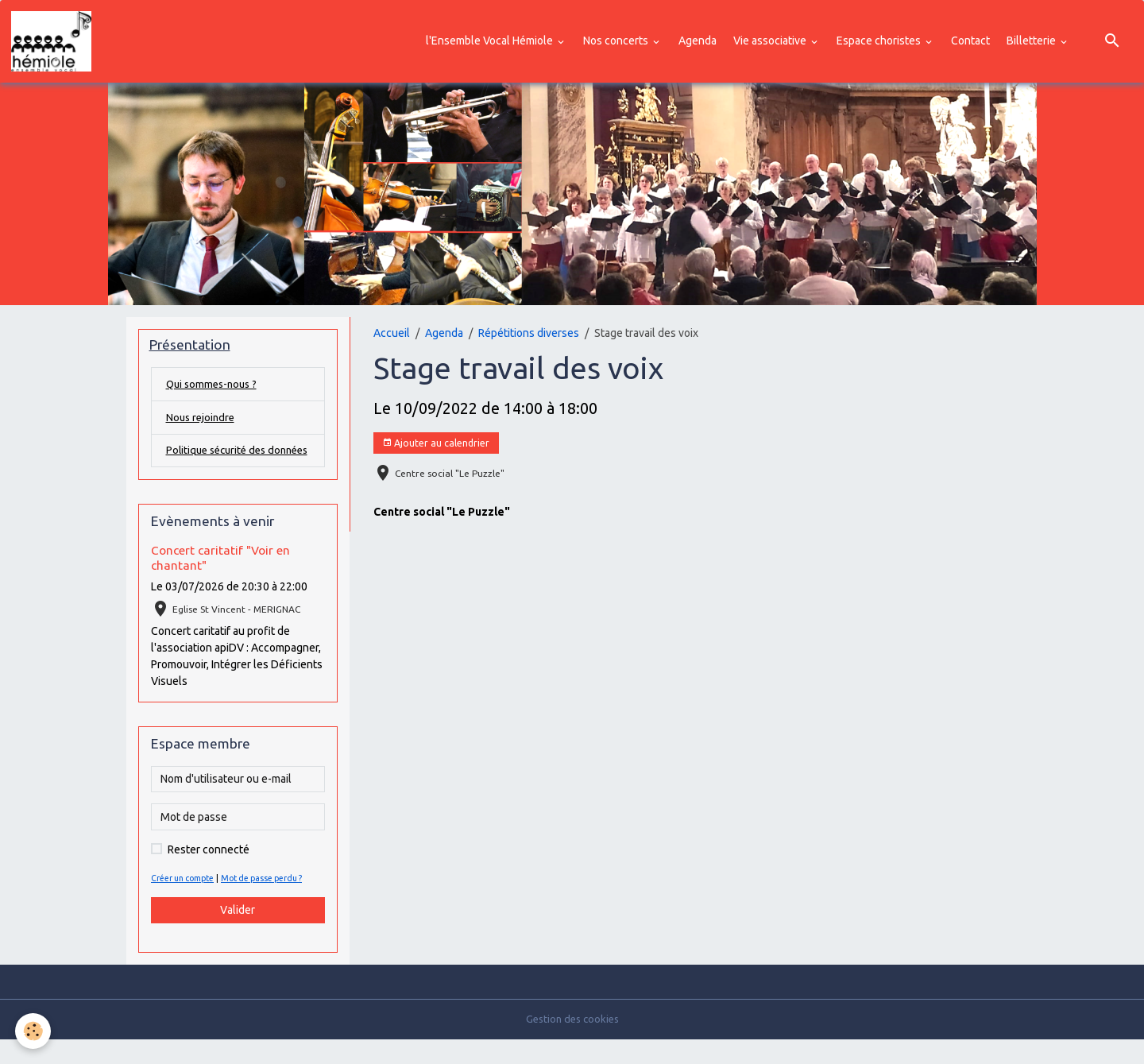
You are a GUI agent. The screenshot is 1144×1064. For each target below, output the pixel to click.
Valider (237, 933)
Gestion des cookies (572, 1043)
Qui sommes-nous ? (214, 388)
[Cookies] (34, 1031)
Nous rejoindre (202, 422)
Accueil (391, 336)
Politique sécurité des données (219, 465)
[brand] (56, 43)
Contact (970, 42)
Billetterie (1032, 42)
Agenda (697, 42)
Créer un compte (186, 902)
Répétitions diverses (528, 336)
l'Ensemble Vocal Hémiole (490, 42)
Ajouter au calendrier (435, 446)
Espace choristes (880, 42)
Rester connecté (208, 873)
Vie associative (771, 42)
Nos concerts (617, 42)
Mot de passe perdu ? (275, 902)
